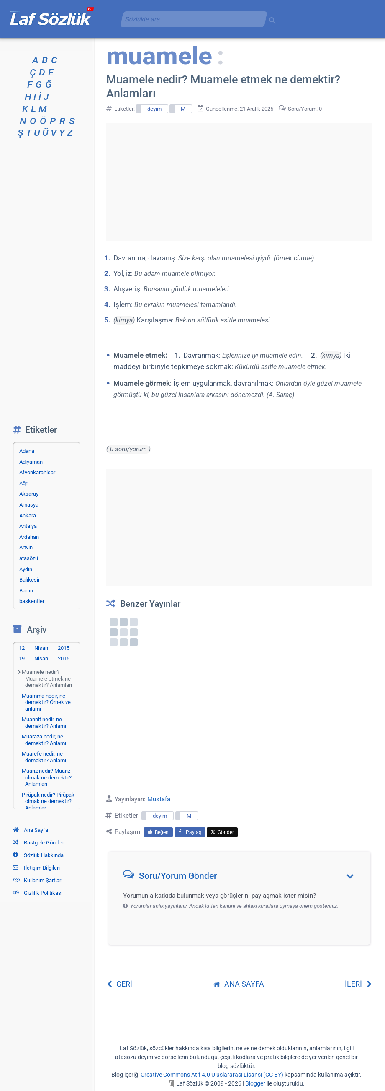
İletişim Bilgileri (36, 868)
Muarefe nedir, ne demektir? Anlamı (44, 757)
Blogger (255, 1083)
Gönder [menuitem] (222, 832)
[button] (242, 878)
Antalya (28, 526)
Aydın (25, 569)
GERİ (119, 983)
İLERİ (358, 983)
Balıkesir (29, 580)
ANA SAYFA (238, 983)
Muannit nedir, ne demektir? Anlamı (44, 722)
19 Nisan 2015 (44, 658)
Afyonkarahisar (37, 472)
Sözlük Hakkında (38, 855)
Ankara (27, 515)
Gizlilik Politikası (37, 893)
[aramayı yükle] (190, 19)
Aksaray (28, 494)
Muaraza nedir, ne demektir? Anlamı (44, 739)
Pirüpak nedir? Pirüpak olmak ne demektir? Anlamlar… (48, 801)
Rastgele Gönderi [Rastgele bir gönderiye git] (38, 842)
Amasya (28, 504)
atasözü (28, 558)
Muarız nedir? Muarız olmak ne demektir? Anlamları (47, 777)
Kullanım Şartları (37, 880)
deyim (154, 109)
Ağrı (23, 483)
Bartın (26, 590)
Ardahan (29, 537)
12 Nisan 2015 (44, 648)
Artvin (26, 547)
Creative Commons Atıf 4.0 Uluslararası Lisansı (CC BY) (212, 1074)
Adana (26, 451)
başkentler (31, 601)
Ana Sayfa (30, 830)
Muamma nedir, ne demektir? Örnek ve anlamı (46, 702)
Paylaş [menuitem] (190, 832)
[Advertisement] (239, 165)
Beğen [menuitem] (158, 832)
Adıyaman (31, 462)
